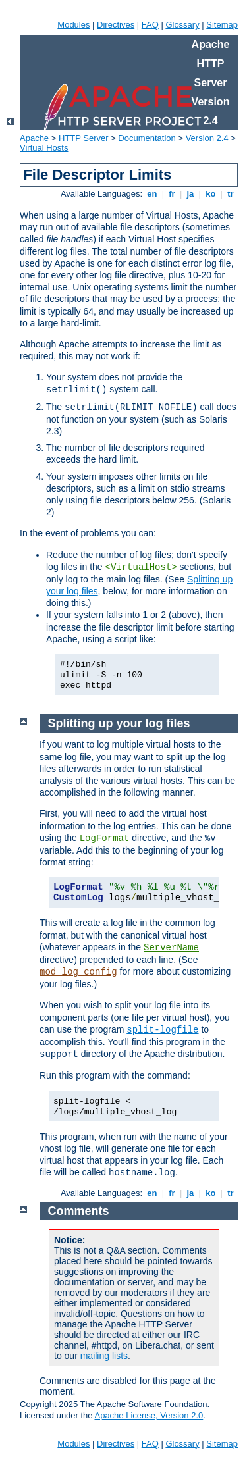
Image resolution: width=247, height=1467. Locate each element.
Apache (34, 138)
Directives (115, 25)
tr (230, 194)
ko (211, 194)
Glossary (182, 25)
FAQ (150, 25)
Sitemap (222, 25)
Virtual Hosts (44, 148)
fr (172, 194)
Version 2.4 (207, 138)
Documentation (146, 138)
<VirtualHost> (141, 567)
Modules (73, 25)
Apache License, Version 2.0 (148, 1415)
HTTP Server (84, 138)
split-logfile (162, 1030)
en (152, 194)
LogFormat (105, 838)
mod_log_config (78, 972)
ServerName (171, 947)
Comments (78, 1211)
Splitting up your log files (119, 723)
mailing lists (104, 1356)
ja (190, 194)
